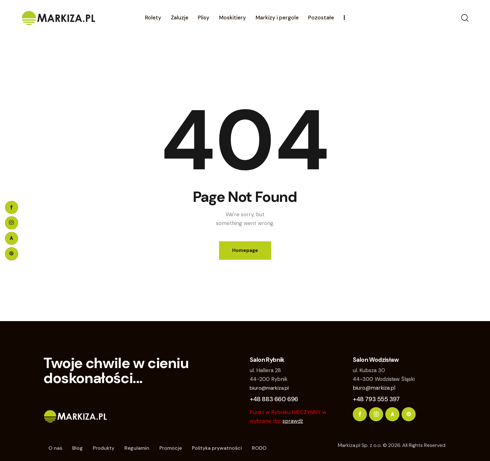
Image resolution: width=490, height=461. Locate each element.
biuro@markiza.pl (269, 388)
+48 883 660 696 (274, 399)
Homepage (245, 250)
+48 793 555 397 (376, 399)
